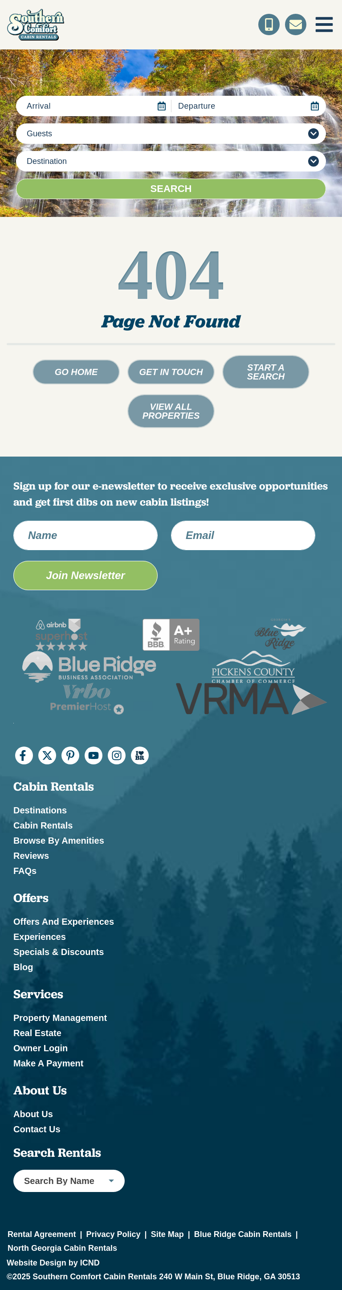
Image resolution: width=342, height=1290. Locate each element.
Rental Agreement (42, 1234)
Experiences (39, 937)
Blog (23, 967)
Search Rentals (57, 1153)
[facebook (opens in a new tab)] (24, 755)
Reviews (31, 856)
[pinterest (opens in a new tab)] (70, 755)
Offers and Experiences (63, 922)
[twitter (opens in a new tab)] (47, 755)
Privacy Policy (113, 1234)
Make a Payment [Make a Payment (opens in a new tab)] (48, 1063)
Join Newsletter (85, 575)
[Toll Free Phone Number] (269, 24)
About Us (33, 1114)
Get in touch (171, 372)
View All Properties (171, 411)
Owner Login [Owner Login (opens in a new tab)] (40, 1048)
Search (171, 188)
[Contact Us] (295, 24)
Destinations (40, 810)
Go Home (76, 372)
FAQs (25, 871)
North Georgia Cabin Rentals (62, 1248)
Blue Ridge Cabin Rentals (243, 1234)
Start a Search (266, 372)
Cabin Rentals (43, 825)
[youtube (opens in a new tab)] (93, 755)
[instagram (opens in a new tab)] (117, 755)
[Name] (85, 535)
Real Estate (37, 1033)
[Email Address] (243, 535)
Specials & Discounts (58, 952)
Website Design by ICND (53, 1262)
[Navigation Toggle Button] (324, 24)
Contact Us (37, 1129)
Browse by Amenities (58, 840)
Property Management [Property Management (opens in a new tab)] (60, 1018)
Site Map (167, 1234)
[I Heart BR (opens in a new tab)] (140, 755)
